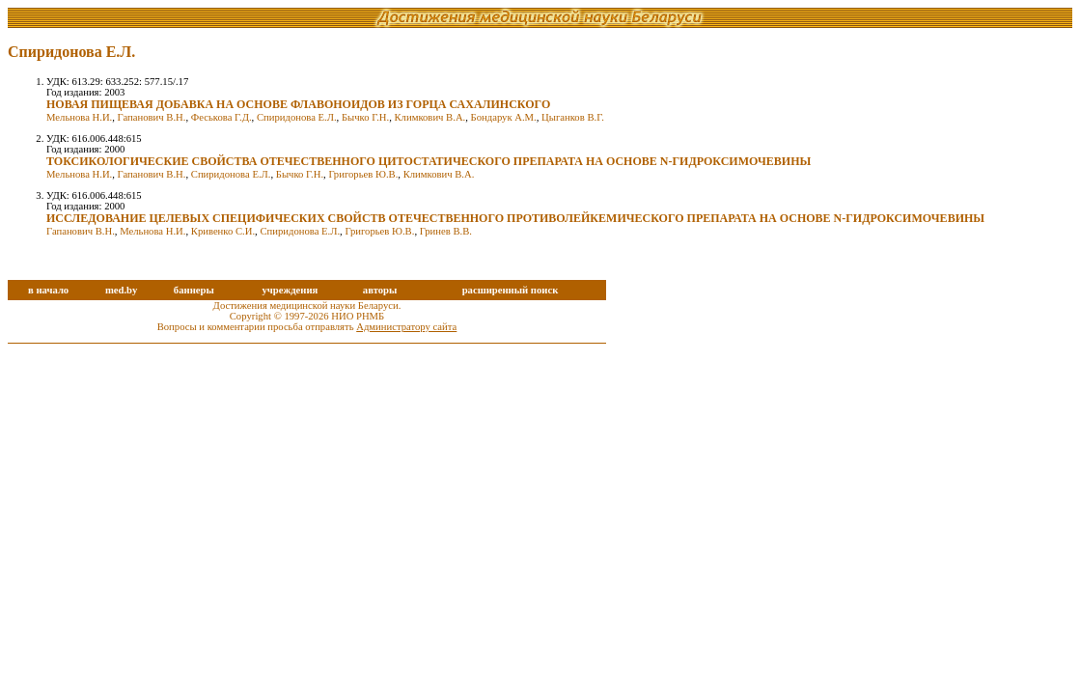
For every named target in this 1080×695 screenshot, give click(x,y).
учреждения (290, 290)
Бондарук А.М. (504, 117)
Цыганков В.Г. (572, 117)
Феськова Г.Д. (221, 117)
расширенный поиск (510, 290)
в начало (48, 290)
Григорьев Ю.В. (363, 174)
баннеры (194, 290)
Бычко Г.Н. (365, 117)
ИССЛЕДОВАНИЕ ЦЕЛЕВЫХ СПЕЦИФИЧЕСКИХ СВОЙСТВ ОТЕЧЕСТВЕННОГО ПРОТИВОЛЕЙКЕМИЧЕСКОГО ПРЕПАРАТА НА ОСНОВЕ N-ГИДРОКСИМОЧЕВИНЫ (515, 218)
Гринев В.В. (446, 231)
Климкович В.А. (430, 117)
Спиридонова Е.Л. (297, 117)
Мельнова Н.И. (79, 117)
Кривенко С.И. (223, 231)
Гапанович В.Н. (152, 117)
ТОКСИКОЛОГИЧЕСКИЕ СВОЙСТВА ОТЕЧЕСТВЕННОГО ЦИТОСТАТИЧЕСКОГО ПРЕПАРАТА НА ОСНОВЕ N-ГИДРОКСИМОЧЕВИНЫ (428, 161)
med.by (121, 290)
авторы (380, 290)
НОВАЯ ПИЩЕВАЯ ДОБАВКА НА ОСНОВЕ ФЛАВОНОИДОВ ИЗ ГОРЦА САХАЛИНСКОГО (298, 104)
